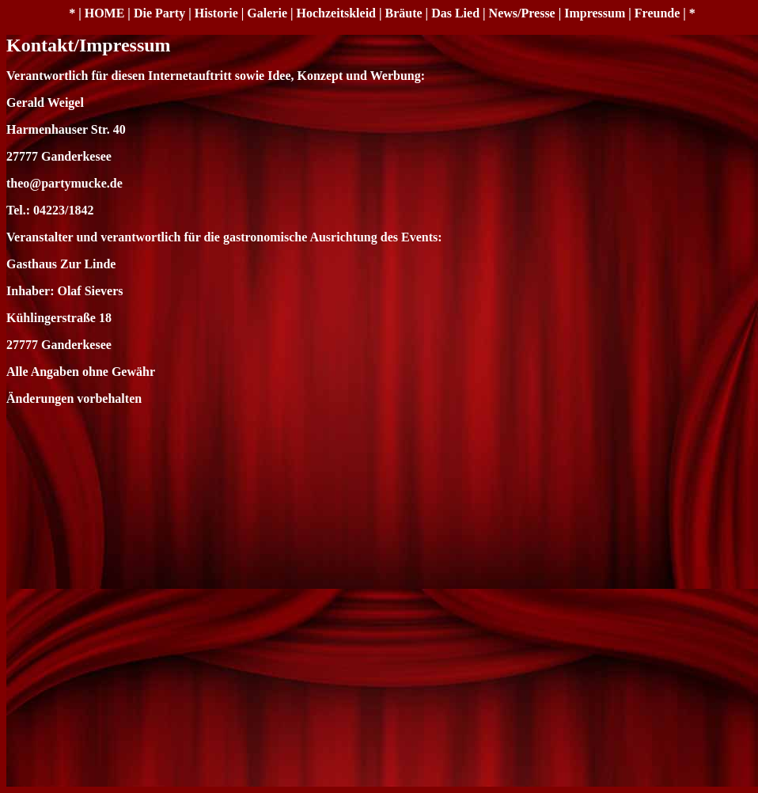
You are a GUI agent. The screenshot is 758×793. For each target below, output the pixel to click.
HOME (105, 13)
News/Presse (522, 13)
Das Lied (455, 13)
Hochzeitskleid (336, 13)
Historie (216, 13)
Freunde (657, 13)
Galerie (267, 13)
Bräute (404, 13)
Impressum (594, 13)
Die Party (159, 13)
